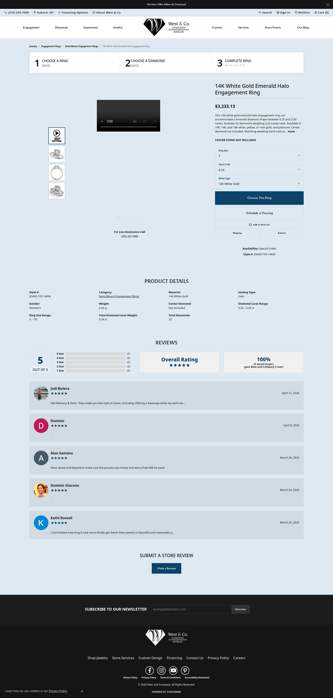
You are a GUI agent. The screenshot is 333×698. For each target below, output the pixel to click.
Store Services (123, 658)
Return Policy (130, 677)
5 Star (60, 354)
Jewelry (117, 27)
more (292, 131)
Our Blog (303, 27)
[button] (265, 12)
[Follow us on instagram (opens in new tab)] (161, 670)
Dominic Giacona (65, 485)
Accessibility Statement (197, 677)
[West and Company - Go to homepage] (166, 638)
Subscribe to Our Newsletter (116, 609)
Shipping (237, 233)
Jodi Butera (60, 388)
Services (243, 27)
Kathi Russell (61, 518)
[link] (16, 12)
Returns (282, 233)
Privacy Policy (218, 658)
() (128, 354)
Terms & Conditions (170, 677)
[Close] (327, 4)
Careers (239, 658)
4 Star (60, 358)
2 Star (60, 366)
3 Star (60, 362)
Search (46, 65)
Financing (174, 658)
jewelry (33, 46)
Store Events (273, 27)
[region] (128, 163)
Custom (217, 27)
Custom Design (150, 658)
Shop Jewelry (98, 658)
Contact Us (194, 658)
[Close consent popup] (82, 691)
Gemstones (90, 27)
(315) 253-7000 (129, 236)
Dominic (58, 420)
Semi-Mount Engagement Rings (81, 46)
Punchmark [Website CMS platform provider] (174, 691)
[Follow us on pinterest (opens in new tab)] (185, 670)
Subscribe (240, 609)
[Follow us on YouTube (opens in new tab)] (173, 670)
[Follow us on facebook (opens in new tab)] (149, 670)
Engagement (31, 27)
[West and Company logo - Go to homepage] (166, 27)
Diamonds (61, 27)
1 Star (60, 370)
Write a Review (166, 568)
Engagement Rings (51, 46)
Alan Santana (62, 453)
